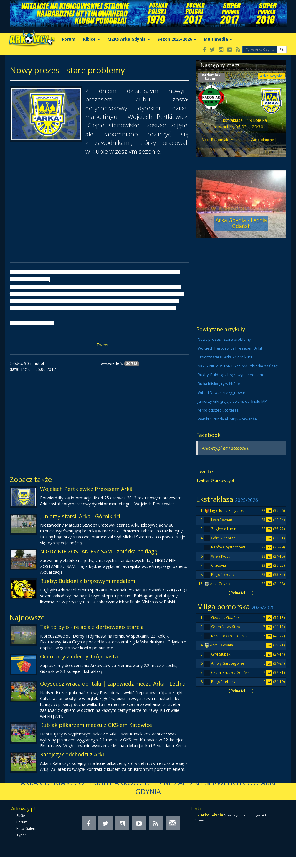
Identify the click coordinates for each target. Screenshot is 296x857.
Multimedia (218, 39)
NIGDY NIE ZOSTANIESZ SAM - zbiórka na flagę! (99, 551)
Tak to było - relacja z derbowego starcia (92, 626)
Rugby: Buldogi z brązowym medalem (87, 580)
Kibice (91, 39)
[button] (282, 49)
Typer (21, 835)
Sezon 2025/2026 (177, 39)
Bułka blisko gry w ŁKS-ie (219, 383)
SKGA (20, 815)
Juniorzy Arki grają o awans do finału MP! (233, 401)
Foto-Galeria (26, 828)
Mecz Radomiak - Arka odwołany (220, 142)
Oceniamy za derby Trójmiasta (79, 656)
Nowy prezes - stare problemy (224, 339)
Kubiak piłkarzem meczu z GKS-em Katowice (96, 724)
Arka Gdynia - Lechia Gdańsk (241, 223)
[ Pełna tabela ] (241, 592)
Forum (68, 39)
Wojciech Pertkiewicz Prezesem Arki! (86, 488)
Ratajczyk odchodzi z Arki (72, 754)
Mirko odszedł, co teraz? (219, 410)
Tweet (103, 345)
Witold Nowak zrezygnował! (222, 392)
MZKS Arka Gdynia (129, 39)
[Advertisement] (99, 215)
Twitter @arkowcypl (215, 480)
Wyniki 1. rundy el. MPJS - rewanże (227, 419)
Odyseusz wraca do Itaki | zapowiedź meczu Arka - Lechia (113, 683)
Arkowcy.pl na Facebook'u (225, 448)
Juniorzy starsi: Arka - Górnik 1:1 (80, 516)
